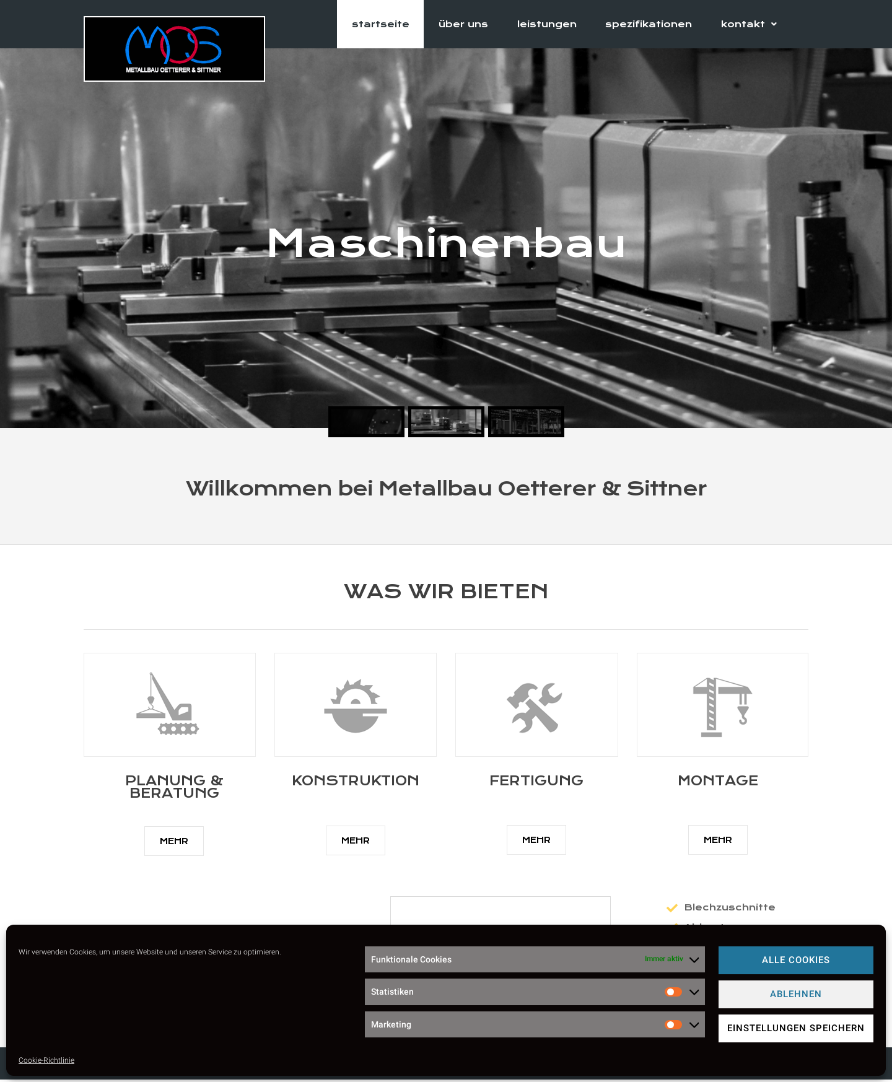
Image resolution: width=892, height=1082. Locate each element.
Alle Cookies (796, 960)
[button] (174, 843)
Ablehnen (796, 994)
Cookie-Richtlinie (46, 1060)
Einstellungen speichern (796, 1028)
